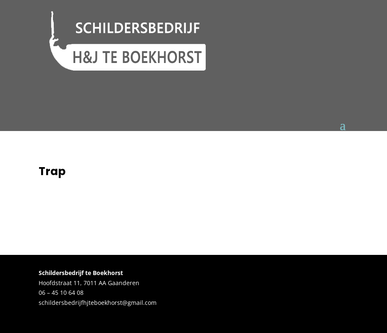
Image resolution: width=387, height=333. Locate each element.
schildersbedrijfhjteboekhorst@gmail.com (98, 303)
